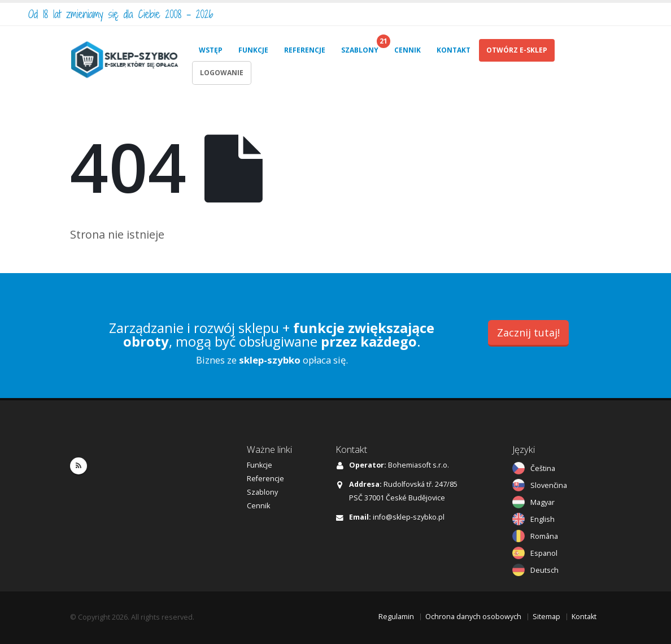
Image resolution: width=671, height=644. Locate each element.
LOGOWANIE (221, 72)
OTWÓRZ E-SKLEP (516, 50)
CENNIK (407, 50)
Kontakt (584, 616)
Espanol (543, 553)
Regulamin (396, 616)
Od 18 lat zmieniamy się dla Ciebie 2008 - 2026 (120, 14)
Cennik (258, 506)
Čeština (542, 468)
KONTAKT (453, 50)
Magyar (542, 502)
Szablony (262, 492)
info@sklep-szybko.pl (409, 517)
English (542, 519)
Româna (544, 536)
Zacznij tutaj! (528, 332)
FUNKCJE (253, 50)
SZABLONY (359, 50)
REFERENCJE (304, 50)
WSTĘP (211, 50)
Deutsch (544, 570)
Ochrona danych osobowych (473, 616)
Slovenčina (548, 485)
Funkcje (259, 465)
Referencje (265, 478)
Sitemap (546, 616)
